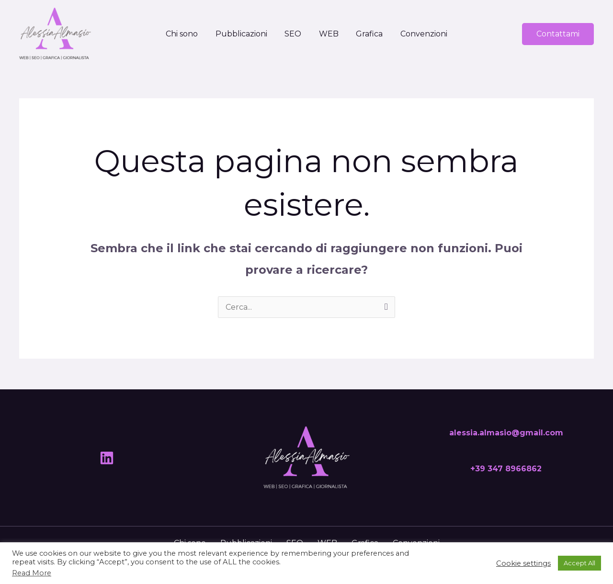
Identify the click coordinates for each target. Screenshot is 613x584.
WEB (328, 33)
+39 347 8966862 (506, 468)
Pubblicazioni (245, 33)
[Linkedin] (107, 458)
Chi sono (187, 33)
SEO (294, 33)
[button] (558, 34)
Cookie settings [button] (523, 563)
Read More (31, 573)
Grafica (366, 33)
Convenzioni (418, 33)
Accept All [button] (579, 563)
